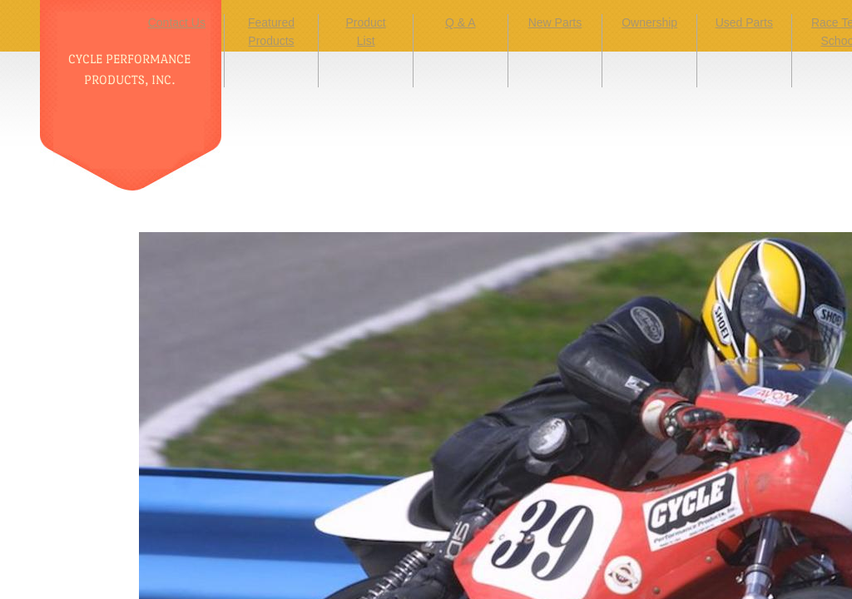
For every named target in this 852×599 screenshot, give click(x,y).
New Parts (555, 22)
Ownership (649, 22)
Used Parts (744, 22)
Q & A (460, 22)
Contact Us (177, 22)
